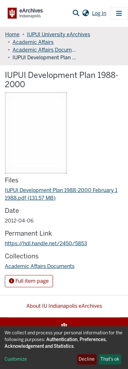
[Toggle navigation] (119, 13)
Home (12, 34)
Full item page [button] (29, 281)
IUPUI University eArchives (58, 34)
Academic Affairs (33, 42)
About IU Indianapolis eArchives (64, 306)
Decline (87, 359)
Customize (15, 359)
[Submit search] (76, 13)
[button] (85, 13)
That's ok (109, 359)
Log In (99, 13)
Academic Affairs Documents (45, 50)
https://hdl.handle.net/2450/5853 (46, 243)
